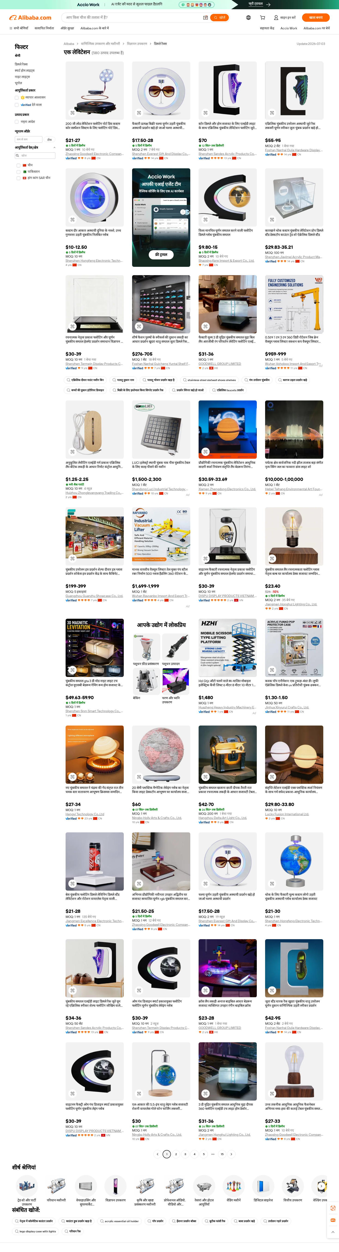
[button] (205, 17)
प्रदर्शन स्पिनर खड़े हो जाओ (187, 390)
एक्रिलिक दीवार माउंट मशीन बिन (85, 380)
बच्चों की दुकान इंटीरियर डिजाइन (85, 390)
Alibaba (69, 44)
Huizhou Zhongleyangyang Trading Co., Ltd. (95, 493)
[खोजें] (219, 17)
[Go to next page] (231, 1154)
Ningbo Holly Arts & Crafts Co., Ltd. (157, 818)
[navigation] (35, 599)
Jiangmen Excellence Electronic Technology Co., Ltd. (95, 921)
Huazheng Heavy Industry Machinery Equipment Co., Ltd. (228, 707)
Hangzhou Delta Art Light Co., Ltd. (223, 818)
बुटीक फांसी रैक (215, 1221)
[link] (333, 1208)
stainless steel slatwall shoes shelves (209, 380)
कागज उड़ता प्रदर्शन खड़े (292, 380)
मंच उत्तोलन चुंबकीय (257, 380)
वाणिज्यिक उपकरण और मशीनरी (100, 44)
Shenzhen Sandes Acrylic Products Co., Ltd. (228, 154)
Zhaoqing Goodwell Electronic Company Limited (95, 154)
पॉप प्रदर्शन (155, 1221)
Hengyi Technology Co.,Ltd (85, 814)
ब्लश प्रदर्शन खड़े (244, 1221)
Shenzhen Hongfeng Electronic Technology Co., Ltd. (95, 260)
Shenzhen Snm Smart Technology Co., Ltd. (95, 711)
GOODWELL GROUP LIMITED (220, 364)
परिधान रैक (73, 1231)
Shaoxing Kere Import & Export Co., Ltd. (226, 260)
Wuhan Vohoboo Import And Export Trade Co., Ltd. (294, 364)
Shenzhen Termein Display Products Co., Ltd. (95, 364)
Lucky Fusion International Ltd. (287, 814)
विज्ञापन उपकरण (137, 44)
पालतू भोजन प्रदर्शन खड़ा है (158, 380)
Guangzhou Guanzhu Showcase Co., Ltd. (94, 596)
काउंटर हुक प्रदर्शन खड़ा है (76, 1221)
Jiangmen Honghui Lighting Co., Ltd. (291, 604)
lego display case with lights (35, 1231)
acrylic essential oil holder (119, 1221)
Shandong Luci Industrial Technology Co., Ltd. (161, 489)
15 (222, 1154)
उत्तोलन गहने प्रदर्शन (275, 1221)
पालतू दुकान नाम (123, 380)
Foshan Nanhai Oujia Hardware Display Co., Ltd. (294, 150)
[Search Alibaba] (132, 17)
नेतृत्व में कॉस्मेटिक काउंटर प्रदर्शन (34, 1221)
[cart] (263, 18)
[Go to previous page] (157, 1154)
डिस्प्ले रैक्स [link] (160, 44)
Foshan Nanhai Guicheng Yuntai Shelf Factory (161, 364)
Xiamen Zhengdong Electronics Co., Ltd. (227, 489)
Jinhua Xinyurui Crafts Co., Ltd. (287, 707)
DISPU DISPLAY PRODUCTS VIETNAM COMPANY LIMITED (228, 596)
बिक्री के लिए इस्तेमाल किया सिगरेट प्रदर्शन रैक (138, 390)
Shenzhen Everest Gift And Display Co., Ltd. (161, 154)
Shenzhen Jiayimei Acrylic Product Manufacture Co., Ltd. (294, 257)
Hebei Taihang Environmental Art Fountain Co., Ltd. (294, 489)
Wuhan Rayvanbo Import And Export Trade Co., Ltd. (161, 596)
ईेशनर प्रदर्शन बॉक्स (184, 1221)
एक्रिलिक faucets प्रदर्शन (228, 390)
